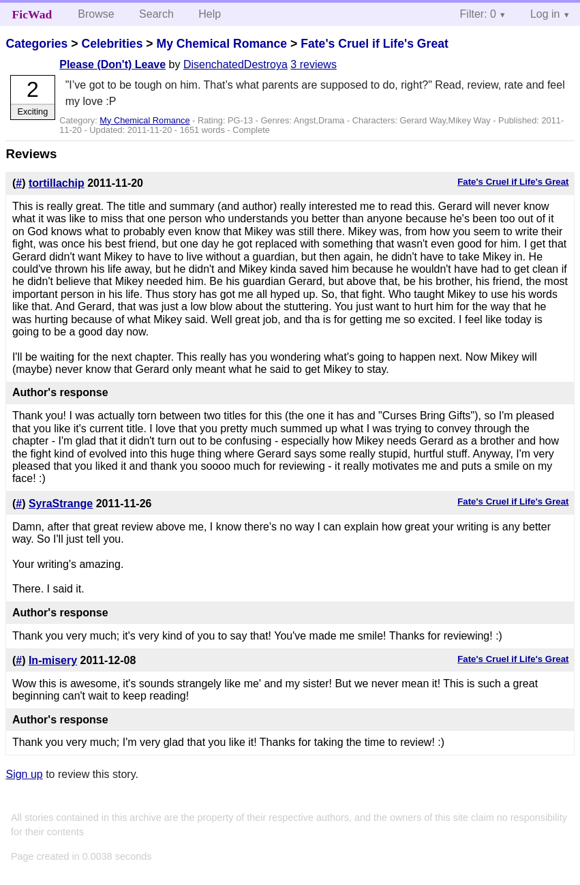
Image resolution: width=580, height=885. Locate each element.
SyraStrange (61, 503)
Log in (545, 14)
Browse (96, 14)
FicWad (32, 14)
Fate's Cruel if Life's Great (374, 43)
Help (209, 14)
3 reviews (313, 64)
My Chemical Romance (221, 43)
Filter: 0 (478, 14)
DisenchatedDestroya (235, 64)
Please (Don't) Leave (112, 64)
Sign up (23, 774)
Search (156, 14)
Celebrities (111, 43)
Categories (36, 43)
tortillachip (57, 183)
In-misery (53, 660)
